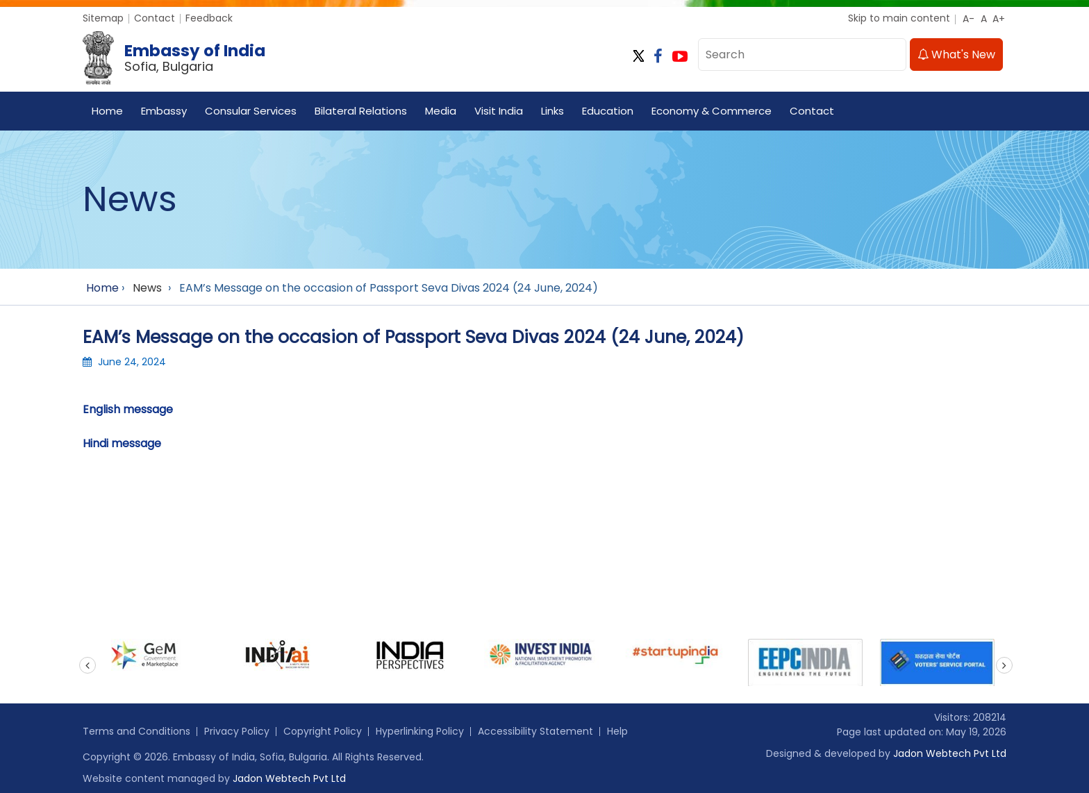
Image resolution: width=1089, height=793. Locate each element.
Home (107, 110)
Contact (154, 18)
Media (440, 110)
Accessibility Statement (535, 731)
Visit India (498, 110)
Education (607, 110)
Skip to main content (899, 18)
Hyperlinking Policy (420, 731)
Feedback (209, 18)
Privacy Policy (236, 731)
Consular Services (251, 110)
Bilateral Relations (361, 110)
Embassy (164, 110)
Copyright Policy (322, 731)
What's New (956, 54)
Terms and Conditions (136, 731)
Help (617, 731)
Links (552, 110)
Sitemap (103, 18)
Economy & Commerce (711, 110)
